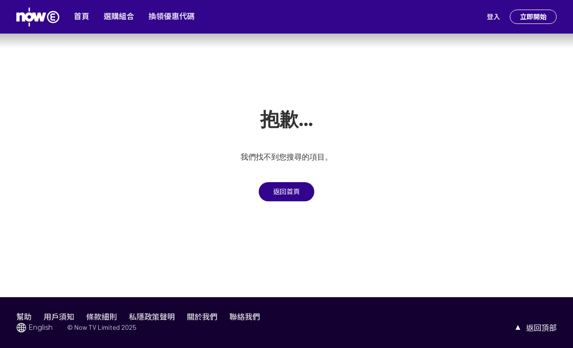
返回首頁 (286, 191)
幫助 (24, 316)
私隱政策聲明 (152, 316)
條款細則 (101, 316)
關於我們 (202, 316)
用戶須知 (59, 316)
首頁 (81, 16)
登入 (493, 16)
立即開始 (533, 16)
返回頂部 (541, 327)
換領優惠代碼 (172, 16)
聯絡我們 (244, 316)
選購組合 (118, 16)
